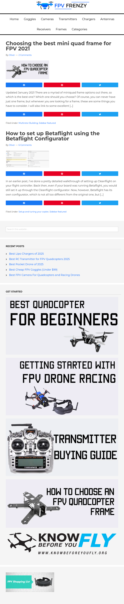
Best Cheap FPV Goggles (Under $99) (33, 269)
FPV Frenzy (62, 6)
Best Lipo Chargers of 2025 (26, 253)
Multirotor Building (28, 123)
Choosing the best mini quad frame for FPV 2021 (58, 46)
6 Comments (25, 145)
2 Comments (25, 55)
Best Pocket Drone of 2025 (26, 264)
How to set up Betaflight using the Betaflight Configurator (53, 136)
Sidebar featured (47, 123)
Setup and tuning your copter (34, 211)
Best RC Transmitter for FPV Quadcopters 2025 (39, 259)
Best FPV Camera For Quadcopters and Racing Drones (44, 275)
